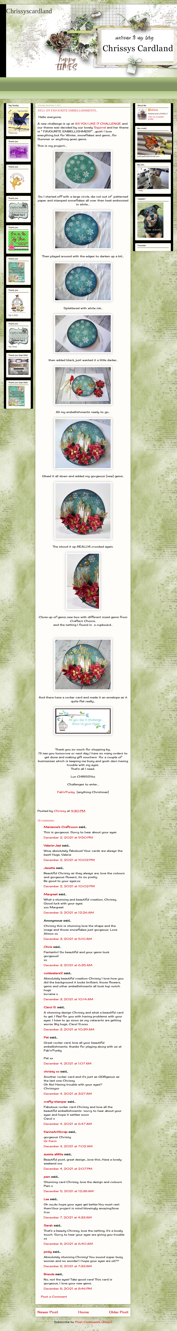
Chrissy (154, 110)
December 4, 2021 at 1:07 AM (67, 1063)
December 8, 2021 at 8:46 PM (68, 1288)
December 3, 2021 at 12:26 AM (69, 912)
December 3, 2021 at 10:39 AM (69, 1029)
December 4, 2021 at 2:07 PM (68, 1168)
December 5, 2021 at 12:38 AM (69, 1191)
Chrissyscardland (29, 11)
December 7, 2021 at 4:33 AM (68, 1217)
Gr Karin (50, 1141)
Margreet (51, 894)
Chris (48, 947)
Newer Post (47, 1312)
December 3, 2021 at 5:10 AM (68, 939)
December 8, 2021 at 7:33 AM (68, 1266)
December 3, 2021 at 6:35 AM (68, 965)
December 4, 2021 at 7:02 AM (68, 1146)
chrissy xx (51, 1071)
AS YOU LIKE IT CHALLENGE (98, 123)
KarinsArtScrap (55, 1132)
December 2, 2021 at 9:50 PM (68, 837)
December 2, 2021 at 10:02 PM (69, 860)
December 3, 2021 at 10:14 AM (68, 999)
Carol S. (50, 1007)
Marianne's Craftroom (61, 827)
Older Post (118, 1312)
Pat (46, 1037)
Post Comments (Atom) (93, 1322)
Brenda (49, 1274)
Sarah (48, 1225)
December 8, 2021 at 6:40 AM (68, 1243)
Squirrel (100, 127)
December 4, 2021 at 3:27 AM (68, 1093)
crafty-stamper (55, 1101)
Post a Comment (54, 1296)
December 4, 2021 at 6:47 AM (68, 1124)
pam (47, 1176)
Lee (46, 1199)
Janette (49, 868)
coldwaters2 (53, 973)
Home (83, 1312)
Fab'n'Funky (66, 792)
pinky (48, 1251)
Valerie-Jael (52, 845)
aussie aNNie (53, 1154)
